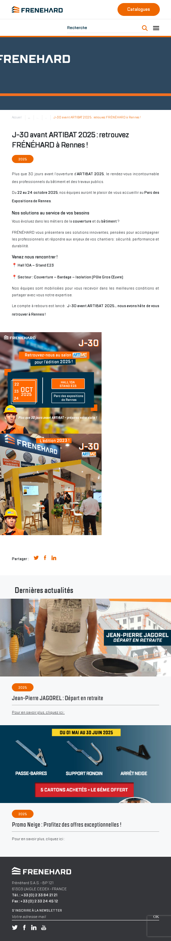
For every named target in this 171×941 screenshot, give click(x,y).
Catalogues (138, 9)
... (29, 117)
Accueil (17, 117)
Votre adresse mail (29, 916)
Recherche (77, 27)
